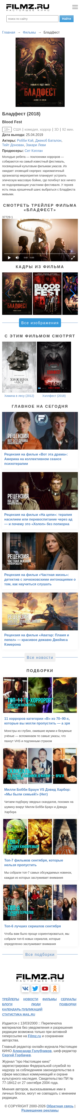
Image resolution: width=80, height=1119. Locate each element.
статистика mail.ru (18, 1014)
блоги (7, 1004)
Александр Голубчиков (32, 1051)
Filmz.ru (34, 1036)
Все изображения (40, 323)
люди (36, 1004)
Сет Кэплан (34, 151)
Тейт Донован (13, 145)
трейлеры (10, 999)
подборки (67, 1004)
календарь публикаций (22, 1009)
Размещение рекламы (40, 1110)
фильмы (49, 999)
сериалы (68, 999)
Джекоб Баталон (48, 140)
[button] (72, 293)
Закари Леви (36, 145)
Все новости (40, 657)
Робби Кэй (25, 140)
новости (30, 999)
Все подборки (40, 954)
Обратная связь (60, 1106)
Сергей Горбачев (16, 1055)
